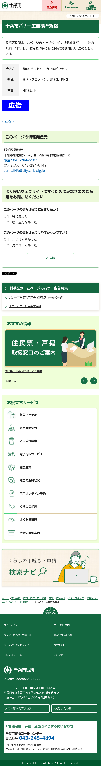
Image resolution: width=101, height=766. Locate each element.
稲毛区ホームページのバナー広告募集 (39, 288)
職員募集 (25, 467)
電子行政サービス (31, 454)
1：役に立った (17, 216)
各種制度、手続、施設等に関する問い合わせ (40, 726)
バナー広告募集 (76, 598)
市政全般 (16, 598)
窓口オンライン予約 (33, 493)
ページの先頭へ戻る (50, 612)
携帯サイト (59, 645)
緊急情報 (52, 7)
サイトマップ (10, 625)
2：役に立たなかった (22, 222)
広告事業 (60, 598)
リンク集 (58, 655)
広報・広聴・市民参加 (34, 598)
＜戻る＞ (8, 121)
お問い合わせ (63, 708)
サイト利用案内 (62, 625)
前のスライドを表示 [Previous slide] (84, 380)
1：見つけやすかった (22, 239)
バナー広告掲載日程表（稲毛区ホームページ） (37, 297)
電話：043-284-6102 (20, 160)
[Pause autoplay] (8, 381)
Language (71, 7)
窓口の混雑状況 (30, 480)
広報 (51, 598)
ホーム (5, 598)
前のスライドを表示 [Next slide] (93, 380)
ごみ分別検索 (28, 441)
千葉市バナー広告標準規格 (25, 306)
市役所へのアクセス (20, 708)
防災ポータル (28, 414)
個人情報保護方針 (63, 635)
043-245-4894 (36, 738)
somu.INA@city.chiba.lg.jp (24, 170)
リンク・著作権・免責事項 (17, 635)
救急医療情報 (28, 428)
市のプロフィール (13, 655)
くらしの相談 (28, 506)
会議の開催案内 (30, 533)
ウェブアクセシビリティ (16, 645)
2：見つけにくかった (22, 245)
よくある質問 (28, 519)
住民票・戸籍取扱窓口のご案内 (23, 371)
